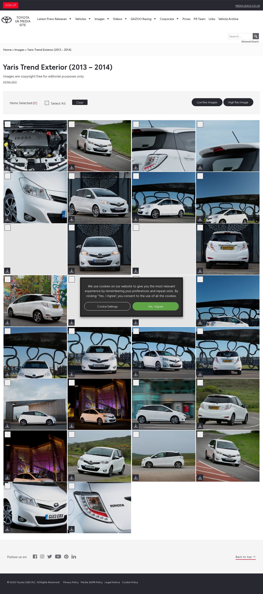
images (19, 49)
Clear (79, 102)
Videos (120, 18)
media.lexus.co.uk (247, 5)
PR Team (199, 19)
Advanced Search (250, 41)
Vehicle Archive (228, 19)
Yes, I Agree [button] (155, 306)
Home (7, 49)
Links (212, 19)
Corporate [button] (169, 18)
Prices (186, 19)
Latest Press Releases (54, 18)
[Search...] (243, 36)
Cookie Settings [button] (107, 306)
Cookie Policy (130, 582)
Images (102, 18)
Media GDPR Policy (92, 582)
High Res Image (238, 102)
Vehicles (83, 18)
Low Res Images (207, 102)
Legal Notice (112, 582)
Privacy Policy (71, 582)
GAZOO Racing (144, 18)
